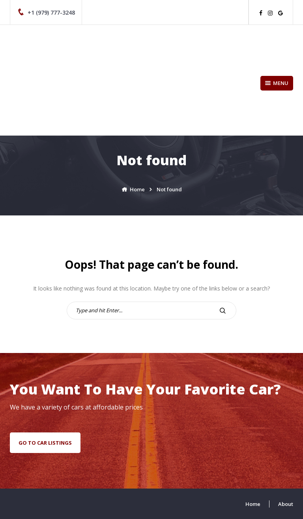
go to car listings (45, 442)
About (285, 504)
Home (252, 504)
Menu (276, 83)
